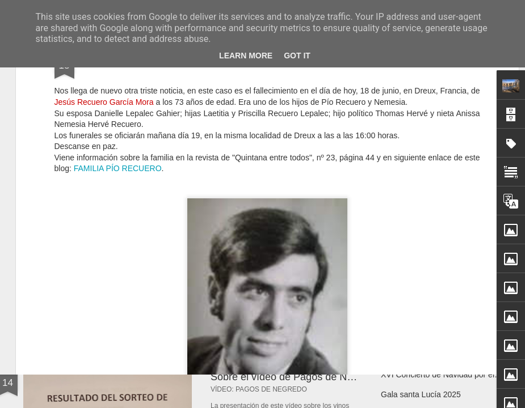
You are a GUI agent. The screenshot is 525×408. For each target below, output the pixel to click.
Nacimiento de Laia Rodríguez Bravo (446, 301)
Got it (297, 55)
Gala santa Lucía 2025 (421, 394)
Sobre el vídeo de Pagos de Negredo (295, 376)
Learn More (245, 55)
